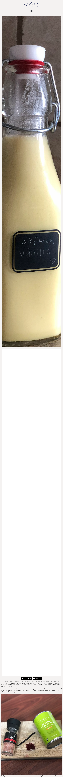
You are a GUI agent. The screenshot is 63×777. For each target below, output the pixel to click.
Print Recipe (37, 678)
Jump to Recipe (26, 678)
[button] (31, 11)
